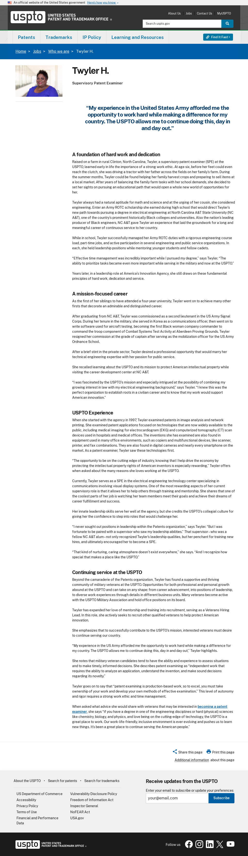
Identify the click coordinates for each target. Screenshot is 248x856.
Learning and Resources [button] (137, 37)
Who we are (58, 51)
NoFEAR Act (80, 812)
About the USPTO (27, 781)
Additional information (192, 760)
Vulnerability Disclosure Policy (93, 794)
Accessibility (26, 800)
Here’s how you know (103, 2)
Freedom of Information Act (91, 800)
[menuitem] (26, 37)
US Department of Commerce (39, 794)
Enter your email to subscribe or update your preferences (189, 790)
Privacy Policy (27, 806)
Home (21, 51)
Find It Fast (217, 37)
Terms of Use (26, 812)
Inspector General (84, 806)
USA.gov (77, 818)
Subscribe (221, 798)
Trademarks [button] (59, 37)
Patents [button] (26, 37)
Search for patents (62, 781)
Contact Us (204, 13)
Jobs (189, 13)
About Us (174, 13)
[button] (187, 753)
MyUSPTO (224, 13)
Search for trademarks (101, 781)
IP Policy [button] (92, 37)
